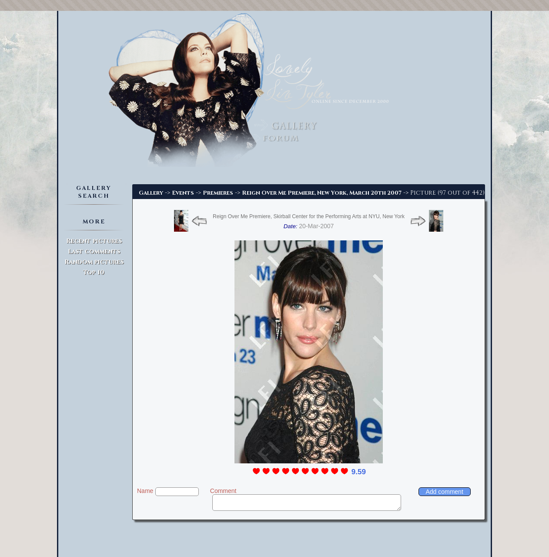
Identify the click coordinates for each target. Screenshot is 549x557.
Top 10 (93, 272)
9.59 (358, 472)
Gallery (151, 193)
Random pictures (94, 262)
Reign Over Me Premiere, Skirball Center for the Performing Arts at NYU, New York (309, 216)
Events (183, 193)
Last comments (94, 251)
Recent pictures (94, 241)
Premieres (218, 193)
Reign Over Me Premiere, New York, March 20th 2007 (322, 193)
